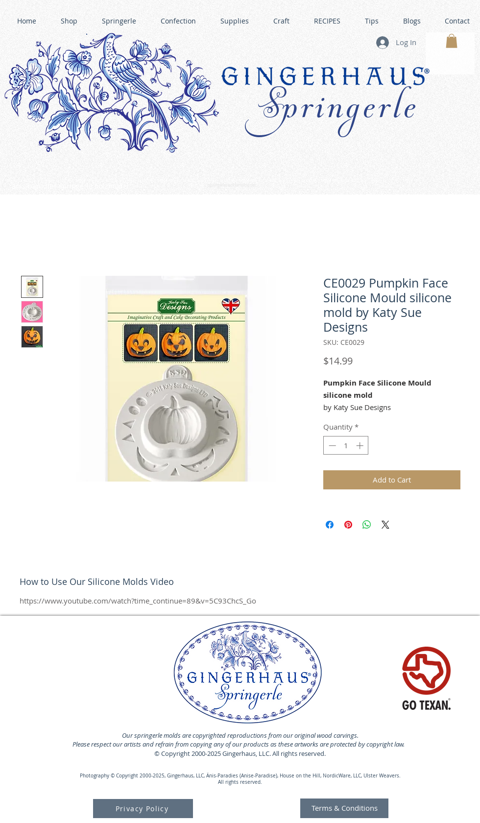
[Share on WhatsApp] (367, 525)
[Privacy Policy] (143, 808)
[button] (451, 41)
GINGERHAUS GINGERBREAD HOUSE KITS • (332, 181)
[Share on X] (385, 525)
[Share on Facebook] (330, 525)
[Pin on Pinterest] (348, 525)
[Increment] (360, 445)
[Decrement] (331, 445)
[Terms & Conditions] (344, 808)
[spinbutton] (346, 445)
